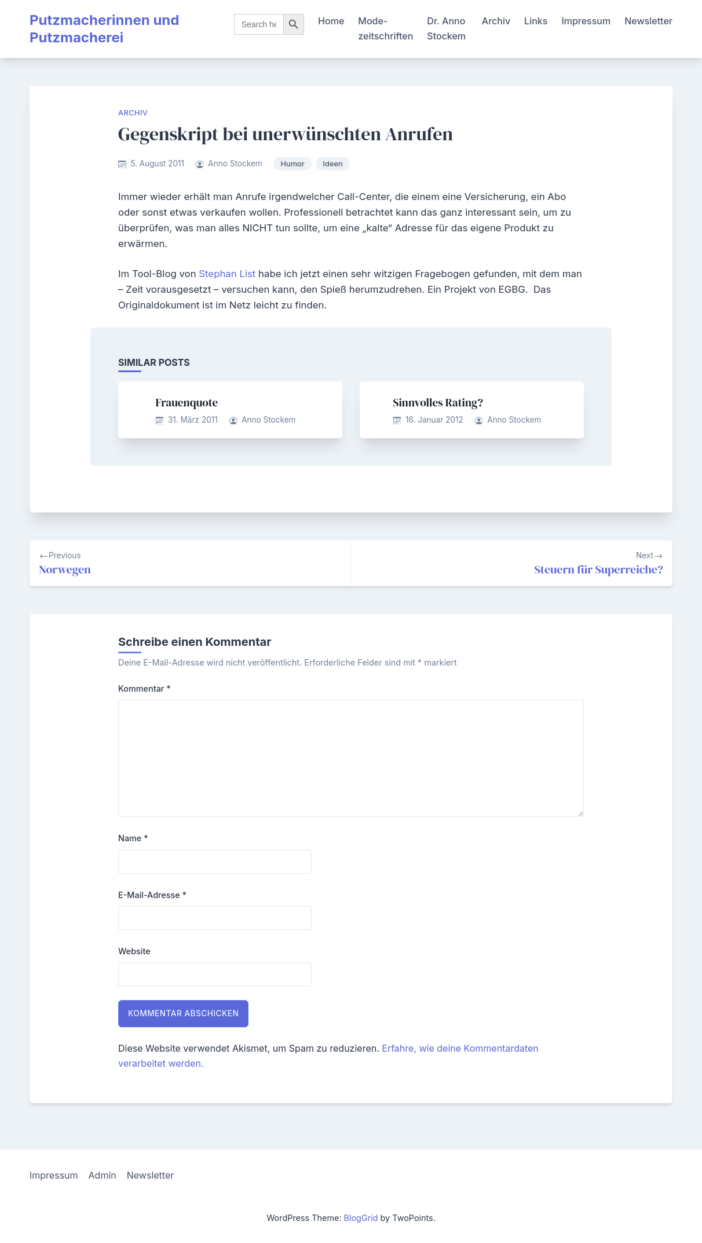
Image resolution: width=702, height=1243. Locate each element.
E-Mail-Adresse (152, 895)
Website (134, 951)
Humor (292, 163)
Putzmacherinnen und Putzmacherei (104, 29)
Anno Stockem (235, 163)
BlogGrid (361, 1218)
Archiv (496, 21)
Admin (102, 1175)
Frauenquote (187, 402)
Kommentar (144, 688)
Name (133, 838)
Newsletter (648, 21)
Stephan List (227, 273)
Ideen (333, 163)
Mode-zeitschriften (385, 28)
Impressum (585, 21)
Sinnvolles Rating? (438, 402)
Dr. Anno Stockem (446, 28)
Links (535, 21)
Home (331, 21)
